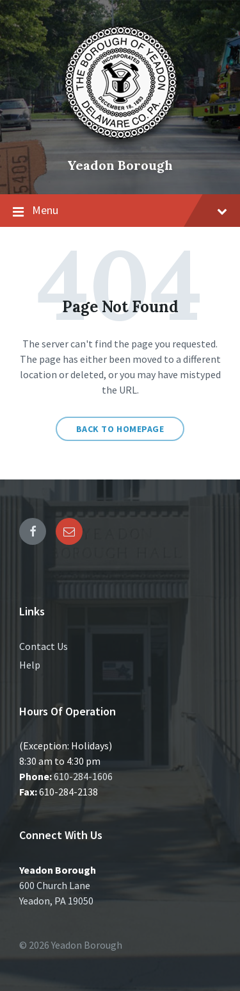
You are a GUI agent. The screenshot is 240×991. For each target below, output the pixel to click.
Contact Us (43, 646)
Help (29, 664)
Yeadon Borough (120, 165)
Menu (120, 211)
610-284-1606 (83, 776)
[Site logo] (120, 143)
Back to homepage (120, 429)
